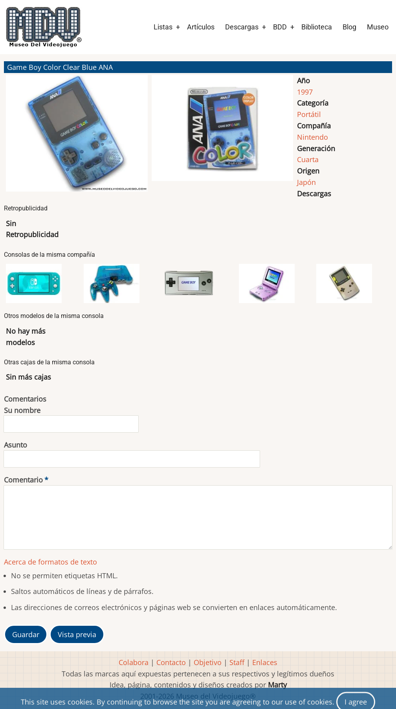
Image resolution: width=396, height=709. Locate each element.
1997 (305, 92)
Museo (378, 27)
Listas (163, 27)
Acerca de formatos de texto (50, 561)
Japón (306, 182)
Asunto (15, 445)
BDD (280, 27)
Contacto (171, 662)
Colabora (133, 662)
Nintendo (312, 137)
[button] (77, 137)
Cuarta (308, 159)
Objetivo (208, 662)
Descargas (241, 27)
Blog (349, 27)
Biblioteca (316, 27)
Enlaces (264, 662)
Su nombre (22, 410)
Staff (236, 662)
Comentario (23, 479)
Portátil (309, 114)
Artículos (200, 27)
